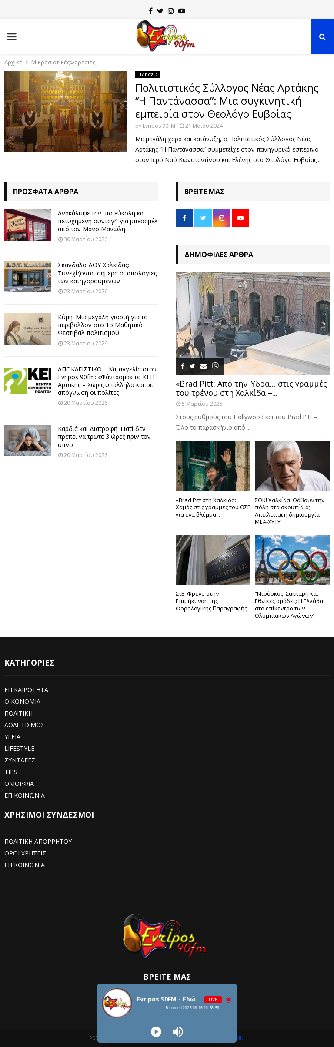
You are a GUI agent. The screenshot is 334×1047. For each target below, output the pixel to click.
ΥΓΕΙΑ (12, 736)
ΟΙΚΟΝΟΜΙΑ (22, 701)
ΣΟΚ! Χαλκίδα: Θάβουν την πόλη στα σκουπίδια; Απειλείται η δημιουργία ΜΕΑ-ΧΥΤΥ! (289, 511)
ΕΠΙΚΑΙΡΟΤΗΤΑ (26, 690)
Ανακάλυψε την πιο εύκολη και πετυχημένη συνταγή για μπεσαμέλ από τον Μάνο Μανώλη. (108, 221)
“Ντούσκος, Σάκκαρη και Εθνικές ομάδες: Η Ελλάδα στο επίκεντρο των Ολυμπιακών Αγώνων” (289, 604)
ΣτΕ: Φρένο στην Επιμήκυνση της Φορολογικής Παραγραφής (211, 601)
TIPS (10, 772)
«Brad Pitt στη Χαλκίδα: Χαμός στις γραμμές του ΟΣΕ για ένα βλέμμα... (213, 507)
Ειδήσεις (147, 74)
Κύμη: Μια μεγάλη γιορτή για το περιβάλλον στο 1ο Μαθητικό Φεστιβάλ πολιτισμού (103, 325)
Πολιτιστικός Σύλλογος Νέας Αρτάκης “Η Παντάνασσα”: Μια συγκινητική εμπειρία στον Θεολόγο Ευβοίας (227, 100)
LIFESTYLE (19, 748)
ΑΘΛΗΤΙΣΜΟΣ (24, 725)
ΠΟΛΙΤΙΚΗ (18, 713)
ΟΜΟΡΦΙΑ (19, 783)
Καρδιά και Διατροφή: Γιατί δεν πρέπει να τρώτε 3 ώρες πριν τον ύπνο (104, 436)
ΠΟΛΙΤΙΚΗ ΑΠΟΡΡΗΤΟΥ (38, 841)
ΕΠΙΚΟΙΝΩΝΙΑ (24, 795)
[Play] (156, 1031)
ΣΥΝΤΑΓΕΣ (19, 760)
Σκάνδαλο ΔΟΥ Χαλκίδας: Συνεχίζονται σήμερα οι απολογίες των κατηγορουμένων (107, 273)
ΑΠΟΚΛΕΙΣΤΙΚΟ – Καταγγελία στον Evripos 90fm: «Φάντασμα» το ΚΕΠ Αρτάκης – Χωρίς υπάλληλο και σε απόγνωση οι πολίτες (107, 381)
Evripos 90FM (159, 125)
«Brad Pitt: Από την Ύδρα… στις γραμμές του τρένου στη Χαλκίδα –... (251, 388)
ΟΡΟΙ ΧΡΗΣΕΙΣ (25, 853)
